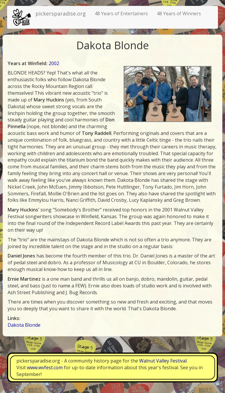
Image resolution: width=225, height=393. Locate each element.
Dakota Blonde (24, 325)
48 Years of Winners (179, 13)
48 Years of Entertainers (121, 13)
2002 (54, 63)
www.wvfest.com (45, 367)
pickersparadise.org (60, 13)
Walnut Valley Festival (163, 361)
